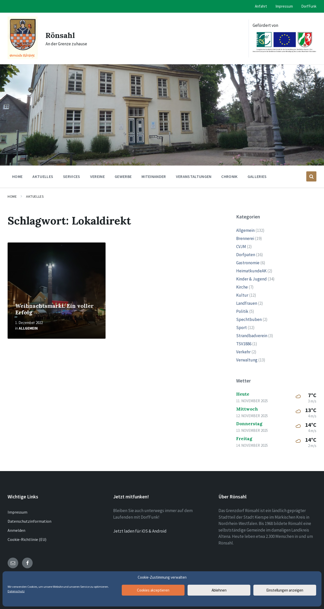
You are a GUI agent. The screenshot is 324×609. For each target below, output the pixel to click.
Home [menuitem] (17, 176)
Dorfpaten (245, 254)
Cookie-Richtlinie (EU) (27, 539)
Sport (241, 327)
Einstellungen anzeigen (284, 590)
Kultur (242, 295)
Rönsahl (60, 35)
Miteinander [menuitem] (153, 176)
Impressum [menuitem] (284, 6)
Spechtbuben (249, 319)
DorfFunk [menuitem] (308, 6)
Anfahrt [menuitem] (261, 6)
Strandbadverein (251, 335)
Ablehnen (219, 590)
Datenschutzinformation (29, 521)
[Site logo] (23, 57)
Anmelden (16, 530)
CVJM (241, 246)
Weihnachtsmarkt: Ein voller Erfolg (54, 309)
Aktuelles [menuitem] (42, 176)
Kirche (242, 287)
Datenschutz (16, 591)
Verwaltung (246, 360)
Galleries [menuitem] (257, 176)
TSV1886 (243, 344)
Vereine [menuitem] (97, 176)
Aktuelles (35, 196)
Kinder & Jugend (251, 279)
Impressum (17, 512)
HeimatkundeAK (251, 271)
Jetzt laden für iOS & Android (140, 531)
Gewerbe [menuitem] (123, 176)
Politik (242, 311)
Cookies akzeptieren (153, 590)
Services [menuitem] (71, 176)
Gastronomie (247, 263)
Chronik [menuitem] (229, 176)
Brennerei (245, 238)
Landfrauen (246, 303)
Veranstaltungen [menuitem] (194, 176)
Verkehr (243, 352)
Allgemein (28, 328)
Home (12, 196)
